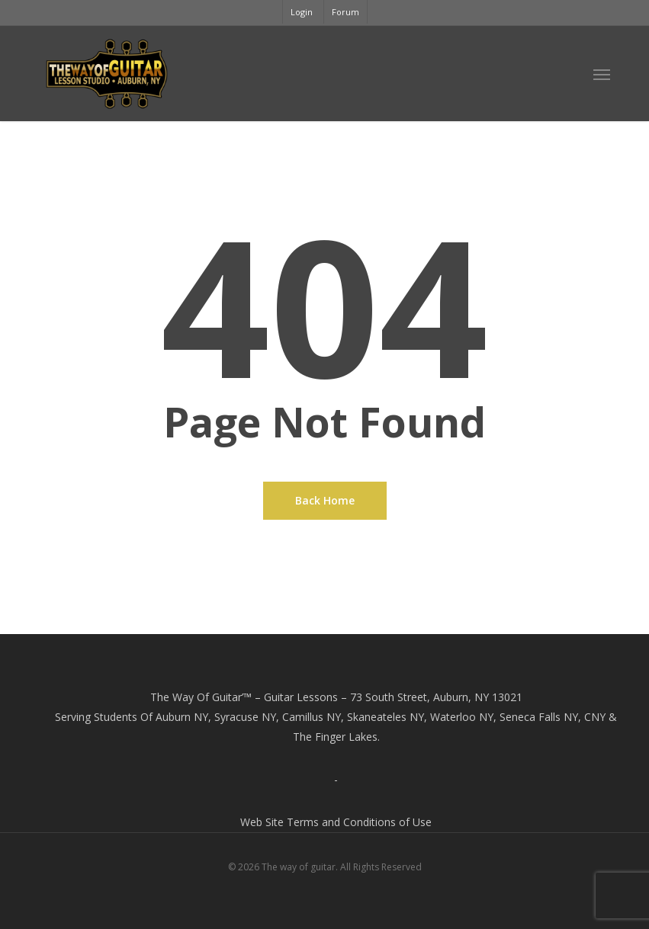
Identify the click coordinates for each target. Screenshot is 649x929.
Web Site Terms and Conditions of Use (336, 822)
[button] (601, 74)
